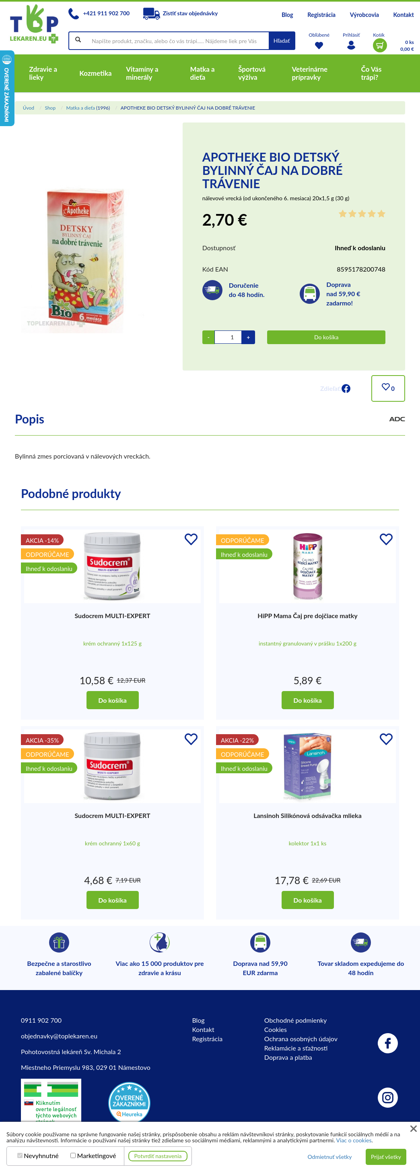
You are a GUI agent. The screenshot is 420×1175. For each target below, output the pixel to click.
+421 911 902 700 (99, 13)
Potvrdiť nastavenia (158, 1155)
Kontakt (403, 14)
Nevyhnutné (41, 1155)
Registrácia (321, 14)
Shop (50, 108)
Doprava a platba (288, 1057)
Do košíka (326, 337)
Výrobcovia (364, 14)
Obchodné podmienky (295, 1020)
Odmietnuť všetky (329, 1156)
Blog (287, 14)
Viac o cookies (354, 1140)
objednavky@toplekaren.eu (59, 1036)
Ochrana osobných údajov (301, 1038)
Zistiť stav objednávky (180, 13)
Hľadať (282, 40)
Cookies (275, 1029)
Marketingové (96, 1155)
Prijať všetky (386, 1156)
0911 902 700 (41, 1020)
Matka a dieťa (80, 108)
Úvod (28, 108)
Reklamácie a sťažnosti (296, 1048)
